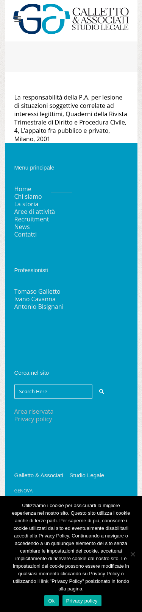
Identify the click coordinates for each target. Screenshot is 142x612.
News (22, 226)
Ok (51, 601)
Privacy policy (33, 419)
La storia (26, 204)
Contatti (25, 234)
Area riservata (34, 411)
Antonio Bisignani (39, 306)
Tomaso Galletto (37, 291)
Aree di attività (34, 211)
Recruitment (31, 219)
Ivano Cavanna (35, 299)
